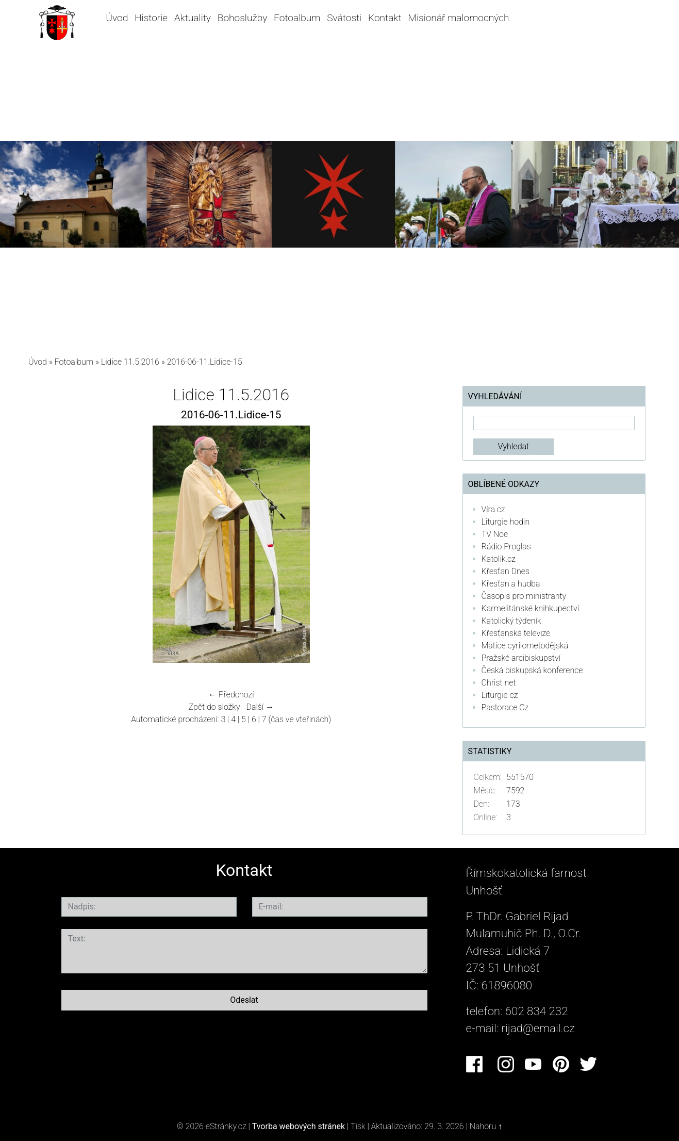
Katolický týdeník (511, 621)
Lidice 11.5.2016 (130, 362)
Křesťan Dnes (505, 571)
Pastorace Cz (505, 707)
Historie (151, 18)
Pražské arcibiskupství (521, 658)
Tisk (358, 1126)
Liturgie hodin (506, 522)
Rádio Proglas (506, 546)
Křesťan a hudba (511, 584)
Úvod (117, 18)
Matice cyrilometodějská (525, 645)
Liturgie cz (500, 695)
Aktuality (192, 18)
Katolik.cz (499, 559)
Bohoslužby (242, 18)
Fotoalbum (297, 18)
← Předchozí (231, 694)
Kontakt (385, 18)
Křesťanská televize (516, 633)
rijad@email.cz (538, 1028)
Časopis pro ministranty (524, 596)
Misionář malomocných (458, 18)
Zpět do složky (214, 707)
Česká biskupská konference (532, 670)
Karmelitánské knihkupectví (530, 608)
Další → (260, 707)
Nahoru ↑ (486, 1126)
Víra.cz (493, 509)
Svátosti (344, 18)
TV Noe (495, 534)
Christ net (499, 683)
